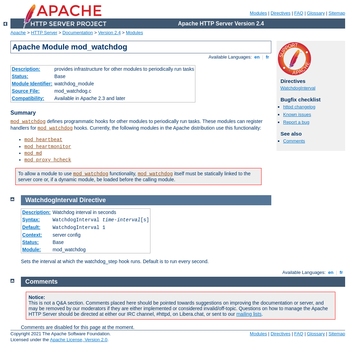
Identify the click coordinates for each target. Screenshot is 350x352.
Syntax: (31, 219)
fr (268, 57)
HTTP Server (44, 32)
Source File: (26, 91)
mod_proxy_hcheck (47, 160)
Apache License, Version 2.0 (78, 339)
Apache (18, 32)
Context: (32, 235)
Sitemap (336, 13)
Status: (20, 76)
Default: (31, 227)
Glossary (316, 13)
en (257, 57)
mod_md (33, 153)
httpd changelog (299, 106)
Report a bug (296, 122)
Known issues (297, 114)
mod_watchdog (28, 121)
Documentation (77, 32)
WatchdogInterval (298, 88)
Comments (294, 141)
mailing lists (249, 314)
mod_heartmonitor (47, 147)
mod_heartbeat (43, 140)
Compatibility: (28, 98)
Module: (31, 249)
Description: (26, 69)
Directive (92, 200)
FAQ (298, 13)
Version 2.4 (109, 32)
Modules (258, 13)
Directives (280, 13)
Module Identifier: (32, 83)
